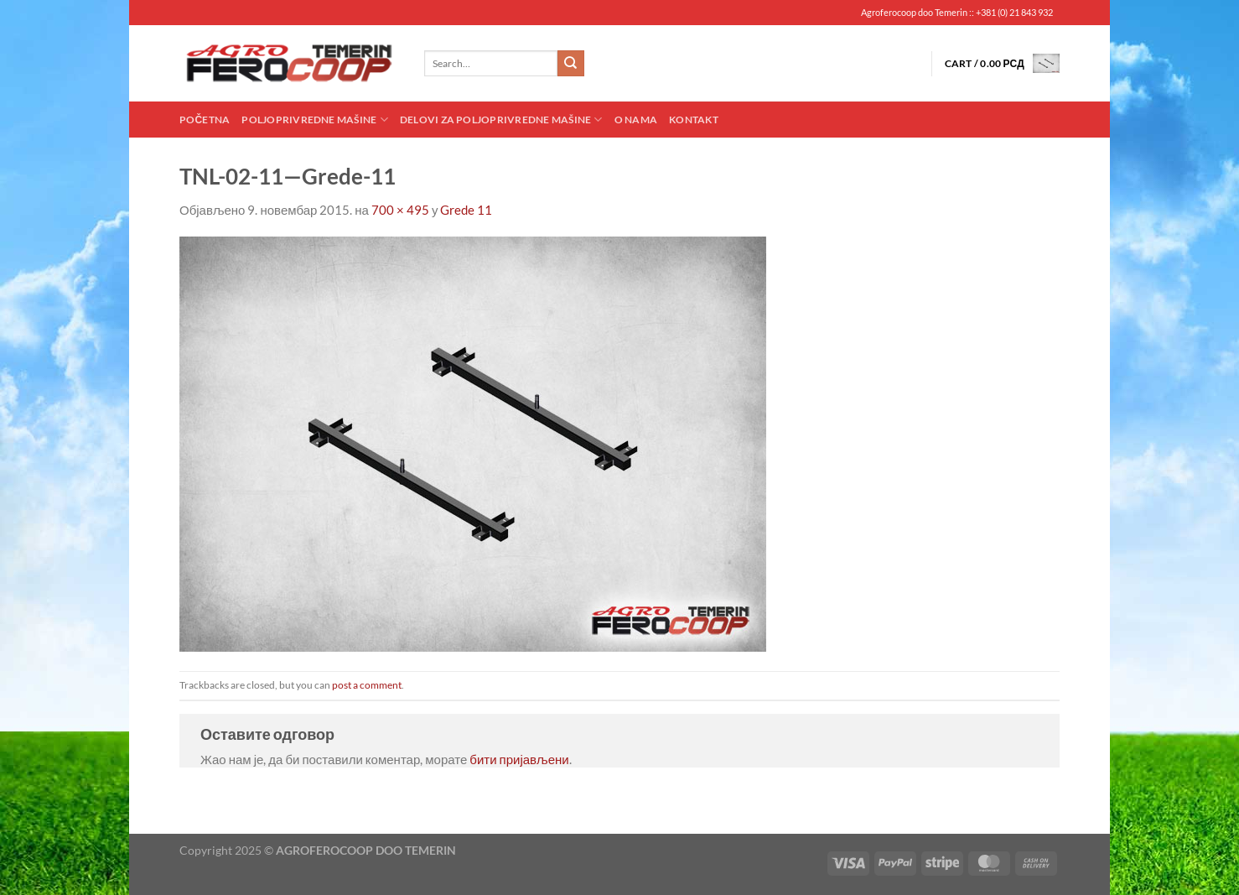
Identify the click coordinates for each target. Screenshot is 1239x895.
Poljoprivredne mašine (314, 119)
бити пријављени (518, 759)
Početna (204, 119)
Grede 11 (466, 209)
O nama (635, 119)
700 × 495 (400, 209)
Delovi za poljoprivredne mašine (501, 119)
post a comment (367, 685)
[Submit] (570, 63)
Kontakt (693, 119)
